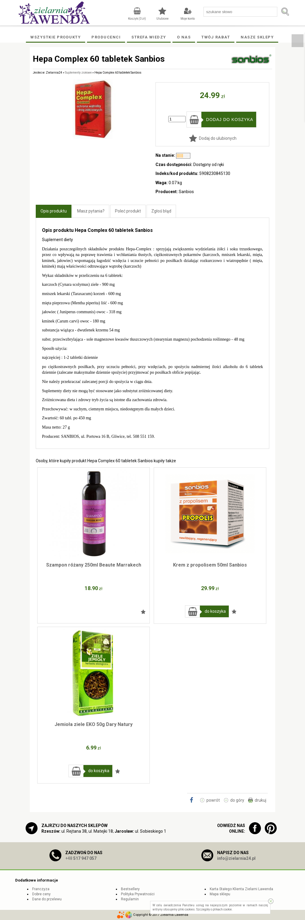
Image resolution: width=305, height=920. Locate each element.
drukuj (260, 800)
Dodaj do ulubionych (217, 138)
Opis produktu (54, 211)
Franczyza (40, 889)
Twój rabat (215, 37)
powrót (213, 800)
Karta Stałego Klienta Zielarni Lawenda (241, 889)
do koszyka (215, 611)
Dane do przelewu (47, 899)
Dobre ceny (41, 894)
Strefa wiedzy (148, 37)
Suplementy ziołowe (78, 72)
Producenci (106, 37)
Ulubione (162, 18)
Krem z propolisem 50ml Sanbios (210, 565)
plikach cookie (222, 909)
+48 (81, 858)
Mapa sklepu (220, 894)
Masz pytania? (91, 211)
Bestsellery (130, 889)
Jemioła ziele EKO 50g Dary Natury (94, 724)
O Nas (184, 37)
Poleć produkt (128, 211)
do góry (237, 800)
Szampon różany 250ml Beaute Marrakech (93, 565)
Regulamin (130, 899)
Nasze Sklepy (257, 37)
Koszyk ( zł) (137, 18)
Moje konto (187, 18)
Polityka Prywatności (138, 894)
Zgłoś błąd (161, 211)
